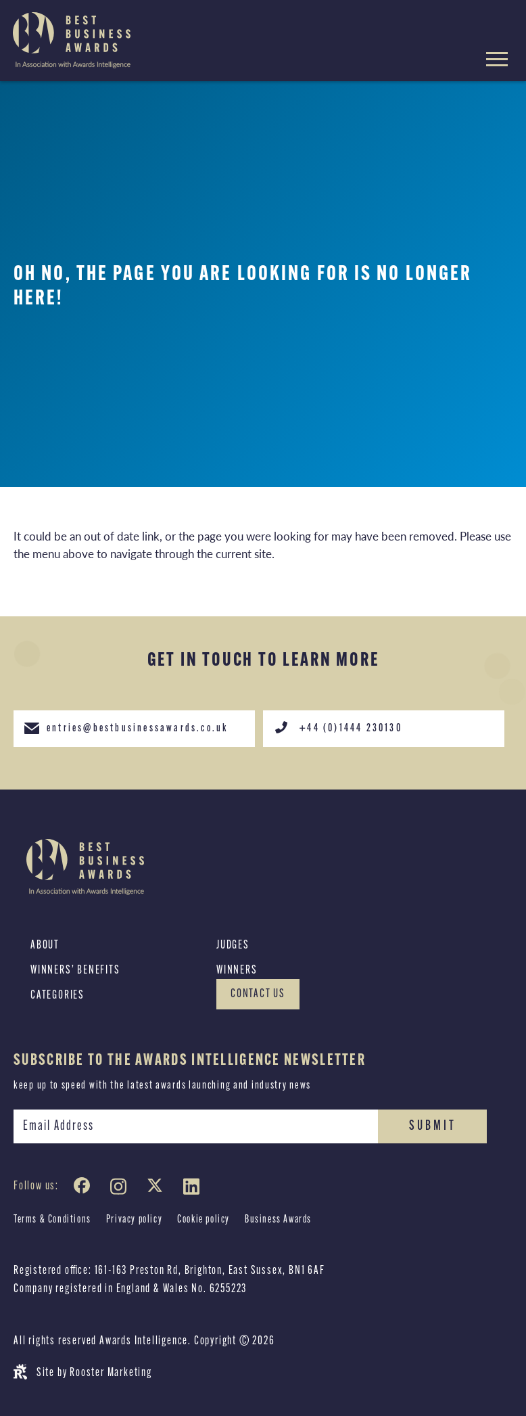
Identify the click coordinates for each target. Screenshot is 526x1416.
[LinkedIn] (194, 1189)
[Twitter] (157, 1189)
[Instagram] (121, 1189)
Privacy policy (134, 1219)
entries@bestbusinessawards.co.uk (126, 727)
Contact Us (258, 994)
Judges (232, 945)
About (44, 945)
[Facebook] (84, 1189)
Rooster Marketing (111, 1373)
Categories (57, 995)
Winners (237, 970)
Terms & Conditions (52, 1219)
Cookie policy (203, 1219)
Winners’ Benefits (75, 970)
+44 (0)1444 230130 (337, 727)
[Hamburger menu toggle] (497, 61)
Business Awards (278, 1219)
